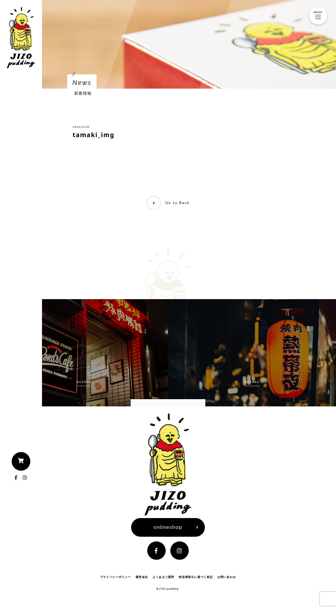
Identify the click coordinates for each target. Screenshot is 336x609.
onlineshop (168, 527)
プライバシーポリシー (115, 577)
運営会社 (142, 577)
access (84, 382)
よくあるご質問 (163, 577)
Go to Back (177, 203)
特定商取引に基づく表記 (196, 577)
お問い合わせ (226, 577)
